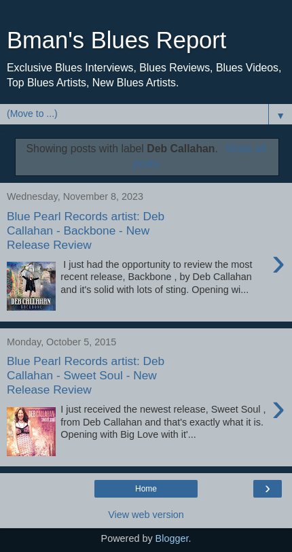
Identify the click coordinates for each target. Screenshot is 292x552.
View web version (146, 514)
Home (146, 489)
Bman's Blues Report (116, 40)
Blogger (172, 538)
